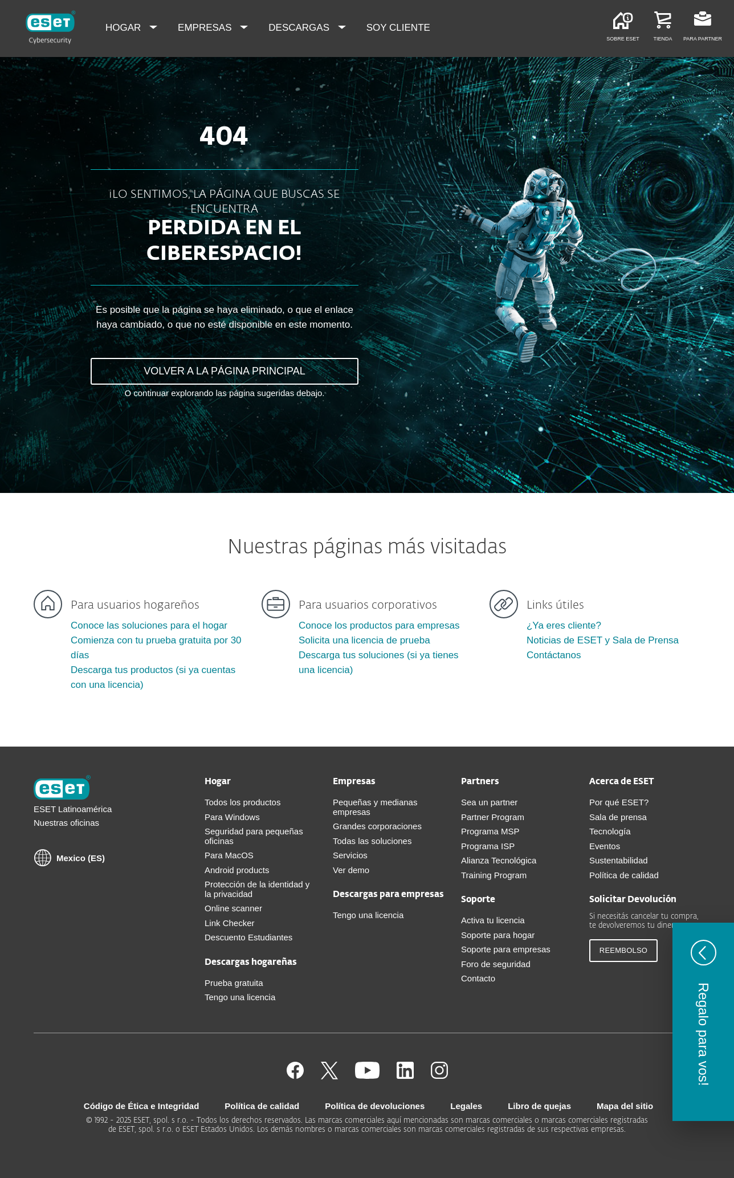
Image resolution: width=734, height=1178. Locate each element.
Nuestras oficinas (66, 823)
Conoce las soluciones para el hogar (149, 625)
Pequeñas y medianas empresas (375, 807)
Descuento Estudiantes (248, 937)
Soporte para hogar (498, 935)
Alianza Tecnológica (498, 860)
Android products (237, 870)
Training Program (494, 875)
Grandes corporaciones (377, 826)
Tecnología (610, 831)
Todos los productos (242, 802)
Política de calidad (624, 875)
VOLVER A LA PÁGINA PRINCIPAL (224, 371)
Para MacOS (229, 855)
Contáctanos (554, 655)
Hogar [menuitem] (124, 27)
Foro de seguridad (496, 964)
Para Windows (232, 817)
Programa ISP (488, 846)
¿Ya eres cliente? (564, 625)
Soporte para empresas (505, 949)
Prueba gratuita (234, 983)
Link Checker (230, 923)
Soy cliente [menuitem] (398, 27)
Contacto (478, 978)
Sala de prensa (618, 817)
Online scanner (233, 908)
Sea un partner (489, 802)
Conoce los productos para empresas (379, 625)
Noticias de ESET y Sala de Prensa (603, 640)
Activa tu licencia (493, 920)
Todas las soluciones (372, 841)
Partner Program (492, 817)
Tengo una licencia (240, 997)
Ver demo (351, 870)
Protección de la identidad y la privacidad (257, 889)
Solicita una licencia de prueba (364, 640)
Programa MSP (490, 831)
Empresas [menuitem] (206, 27)
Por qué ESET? (619, 802)
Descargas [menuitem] (300, 27)
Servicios (350, 855)
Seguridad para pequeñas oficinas (254, 836)
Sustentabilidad (618, 860)
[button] (703, 1022)
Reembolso (623, 950)
